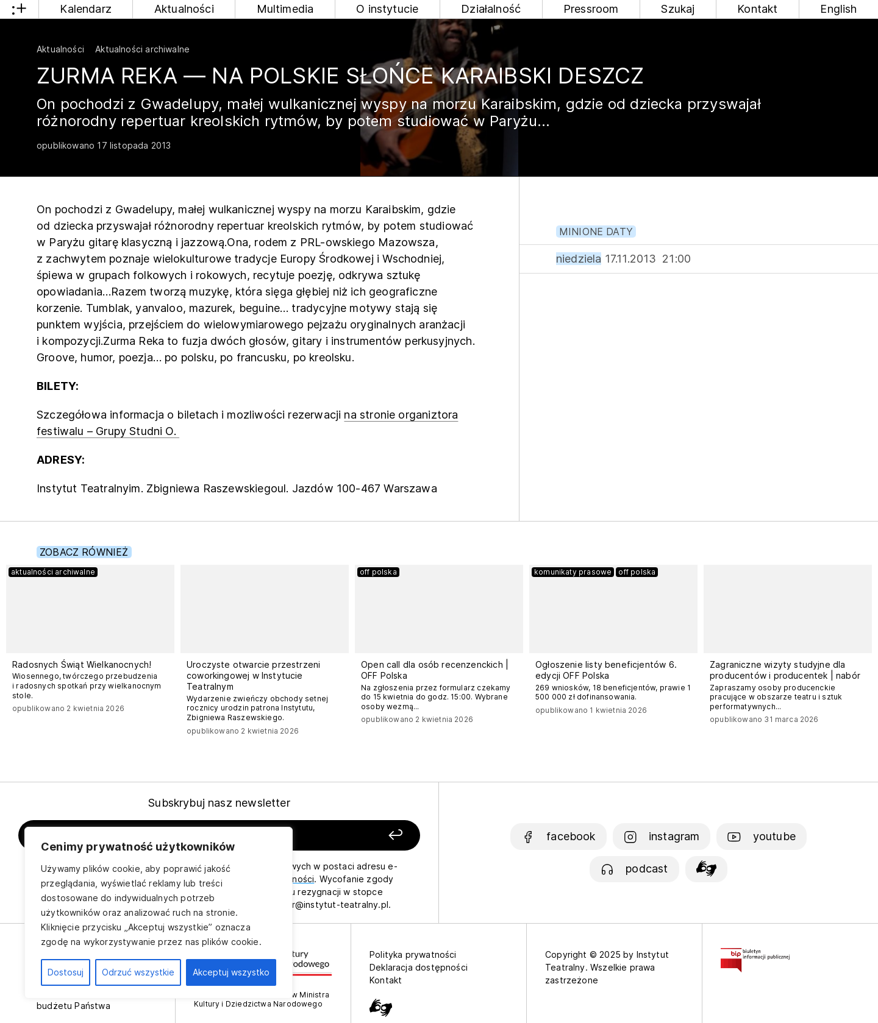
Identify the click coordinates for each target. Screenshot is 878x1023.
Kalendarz (86, 8)
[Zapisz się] (342, 835)
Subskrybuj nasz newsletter (219, 802)
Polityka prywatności (413, 954)
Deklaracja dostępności (418, 967)
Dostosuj (66, 972)
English (838, 8)
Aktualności (184, 8)
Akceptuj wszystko (231, 972)
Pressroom (591, 8)
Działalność (491, 8)
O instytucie (387, 8)
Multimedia (285, 8)
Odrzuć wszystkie (138, 972)
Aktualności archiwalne (142, 49)
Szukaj (677, 8)
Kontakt (757, 8)
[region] (158, 913)
